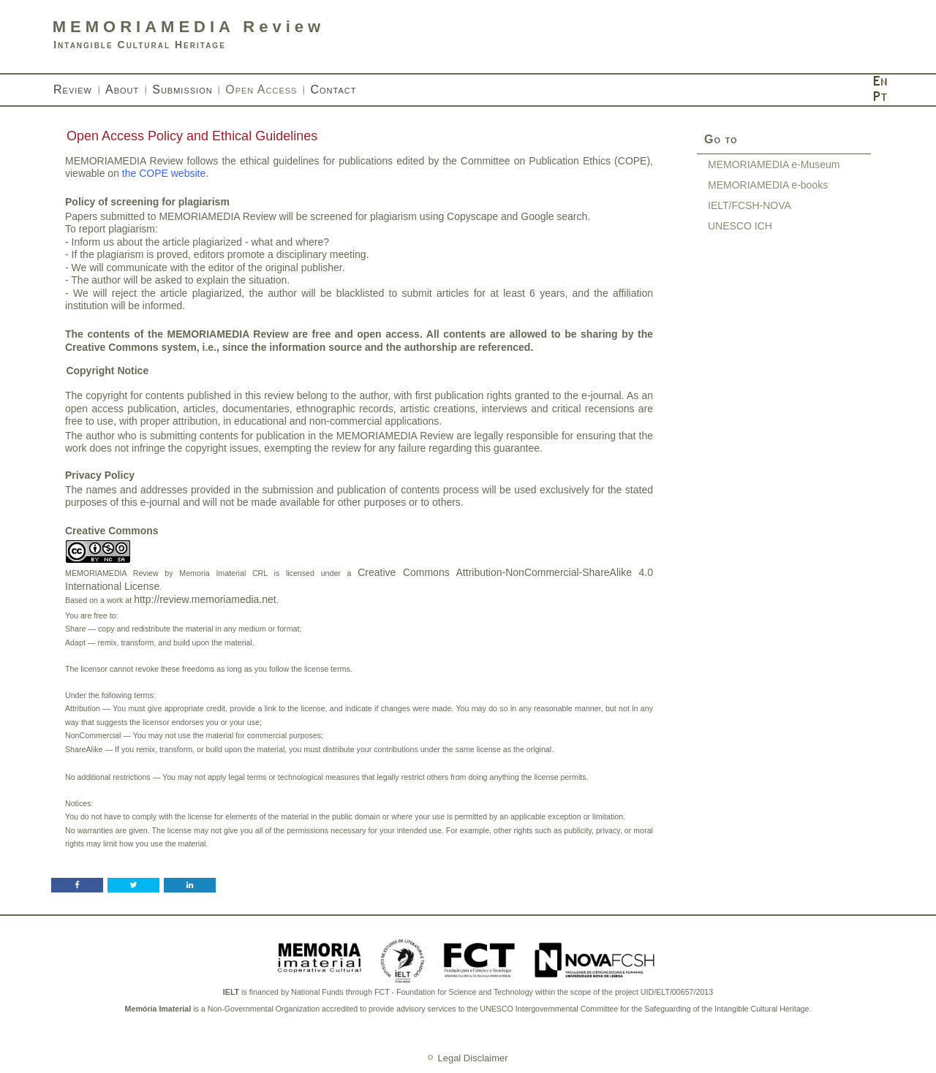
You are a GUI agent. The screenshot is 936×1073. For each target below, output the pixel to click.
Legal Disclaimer (472, 1058)
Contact (333, 89)
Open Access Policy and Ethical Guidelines (192, 136)
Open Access (261, 89)
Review (72, 89)
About (122, 89)
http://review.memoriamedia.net (205, 599)
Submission (182, 89)
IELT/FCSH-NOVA (749, 205)
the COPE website (163, 173)
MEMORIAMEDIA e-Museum (773, 164)
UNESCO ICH (740, 226)
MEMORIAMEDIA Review (189, 27)
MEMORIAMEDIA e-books (768, 185)
